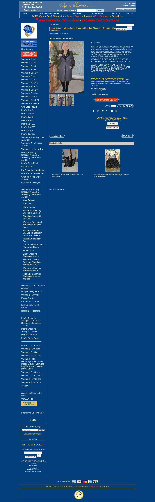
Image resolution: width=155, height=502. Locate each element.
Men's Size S (27, 110)
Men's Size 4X (28, 130)
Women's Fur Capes (30, 349)
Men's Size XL (28, 120)
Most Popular (29, 200)
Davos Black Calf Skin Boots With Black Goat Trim (67, 174)
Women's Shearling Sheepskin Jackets (32, 211)
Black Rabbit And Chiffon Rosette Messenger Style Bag (111, 174)
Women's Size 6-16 (30, 103)
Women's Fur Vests (30, 295)
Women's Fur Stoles (30, 352)
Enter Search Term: (67, 10)
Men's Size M (27, 113)
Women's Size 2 (28, 59)
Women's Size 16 (29, 83)
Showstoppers (29, 207)
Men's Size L (27, 117)
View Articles (27, 399)
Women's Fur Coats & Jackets (31, 144)
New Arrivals (27, 49)
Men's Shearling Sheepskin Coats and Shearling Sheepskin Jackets (31, 322)
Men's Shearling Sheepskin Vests (29, 330)
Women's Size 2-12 (30, 100)
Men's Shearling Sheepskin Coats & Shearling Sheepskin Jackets (31, 156)
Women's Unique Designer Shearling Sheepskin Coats (32, 262)
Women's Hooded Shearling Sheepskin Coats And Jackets (32, 233)
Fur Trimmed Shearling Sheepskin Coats (33, 245)
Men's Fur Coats (29, 335)
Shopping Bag (122, 9)
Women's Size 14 (29, 80)
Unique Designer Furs (31, 291)
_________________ (31, 186)
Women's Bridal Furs (31, 382)
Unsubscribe (33, 439)
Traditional (27, 203)
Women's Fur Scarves (31, 372)
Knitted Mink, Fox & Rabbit (30, 306)
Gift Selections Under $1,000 (31, 178)
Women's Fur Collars (31, 379)
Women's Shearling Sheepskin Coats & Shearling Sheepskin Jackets (31, 193)
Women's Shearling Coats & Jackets (33, 138)
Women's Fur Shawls (31, 355)
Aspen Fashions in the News (31, 394)
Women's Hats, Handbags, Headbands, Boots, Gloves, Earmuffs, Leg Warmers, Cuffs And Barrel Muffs (33, 364)
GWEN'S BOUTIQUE (31, 183)
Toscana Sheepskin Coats (32, 240)
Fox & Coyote (27, 298)
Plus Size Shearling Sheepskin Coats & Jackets (32, 276)
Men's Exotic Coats (30, 338)
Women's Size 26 (29, 97)
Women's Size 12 (29, 76)
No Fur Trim (28, 250)
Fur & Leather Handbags (32, 170)
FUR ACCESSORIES (31, 345)
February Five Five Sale (32, 413)
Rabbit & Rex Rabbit (30, 311)
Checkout (131, 9)
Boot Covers (27, 166)
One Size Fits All (29, 107)
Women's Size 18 (29, 86)
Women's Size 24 (29, 93)
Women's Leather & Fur (32, 149)
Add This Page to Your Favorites (129, 4)
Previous (57, 136)
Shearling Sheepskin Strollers (32, 217)
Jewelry (25, 386)
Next (127, 136)
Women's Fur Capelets (32, 375)
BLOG (33, 420)
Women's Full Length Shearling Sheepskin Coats (32, 224)
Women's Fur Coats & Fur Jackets (33, 286)
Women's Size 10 (29, 73)
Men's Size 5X (28, 134)
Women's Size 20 (29, 90)
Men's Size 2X (28, 124)
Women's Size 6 (28, 66)
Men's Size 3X (28, 127)
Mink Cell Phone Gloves (32, 173)
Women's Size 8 (28, 69)
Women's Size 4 (28, 63)
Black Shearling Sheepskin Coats (31, 255)
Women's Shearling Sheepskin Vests (32, 269)
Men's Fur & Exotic (30, 163)
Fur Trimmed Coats (30, 301)
